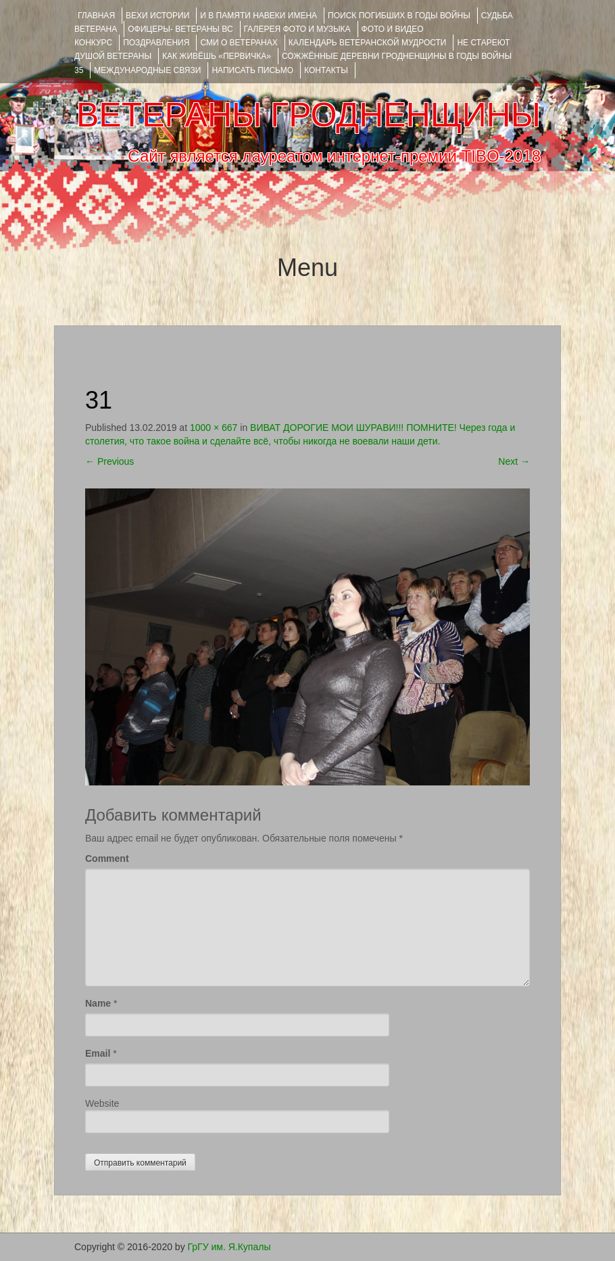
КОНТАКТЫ (326, 70)
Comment (107, 858)
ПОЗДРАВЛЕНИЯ (156, 42)
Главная (96, 15)
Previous (109, 461)
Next (514, 461)
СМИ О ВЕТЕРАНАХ (238, 42)
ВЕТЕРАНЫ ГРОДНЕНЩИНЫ (308, 115)
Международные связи (147, 70)
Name (98, 1003)
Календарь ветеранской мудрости (368, 42)
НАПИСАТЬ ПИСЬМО (252, 70)
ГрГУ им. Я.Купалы (229, 1246)
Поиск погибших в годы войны (399, 15)
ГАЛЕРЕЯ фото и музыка (297, 29)
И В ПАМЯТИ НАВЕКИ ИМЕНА (258, 15)
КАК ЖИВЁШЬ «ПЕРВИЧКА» (216, 56)
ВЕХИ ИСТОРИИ (157, 15)
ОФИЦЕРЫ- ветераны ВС (180, 29)
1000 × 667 (213, 427)
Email (97, 1053)
